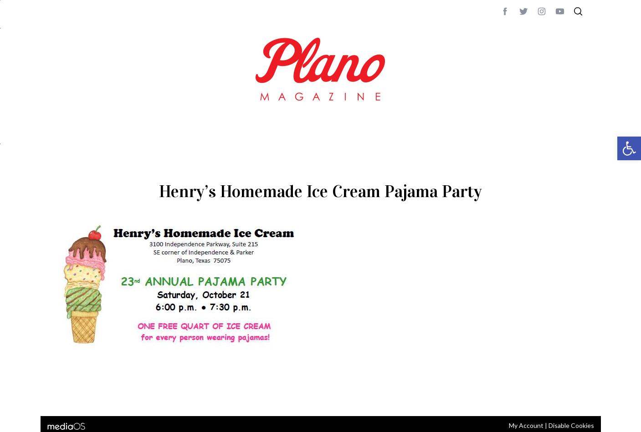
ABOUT (64, 397)
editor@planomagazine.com (327, 397)
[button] (629, 148)
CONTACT (91, 397)
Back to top (562, 397)
